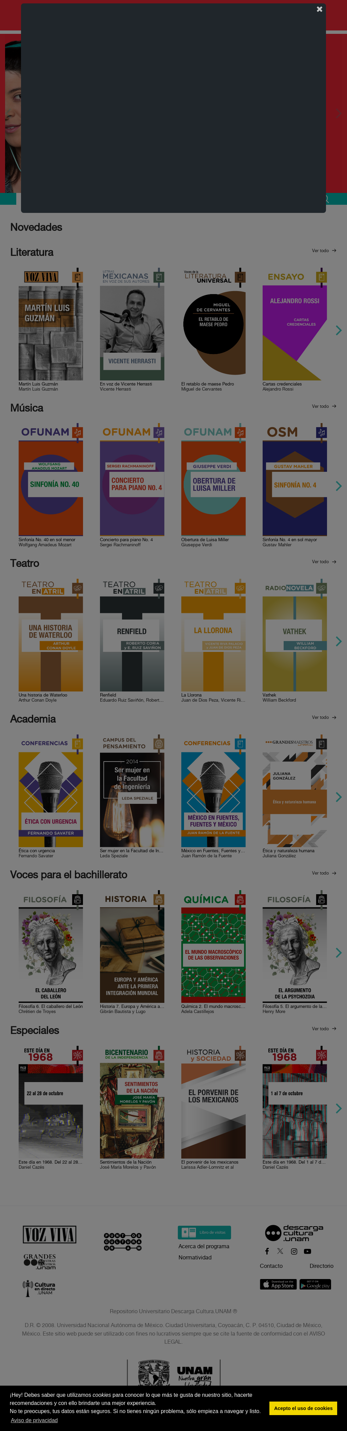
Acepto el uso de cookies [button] (303, 1408)
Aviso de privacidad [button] (34, 1420)
